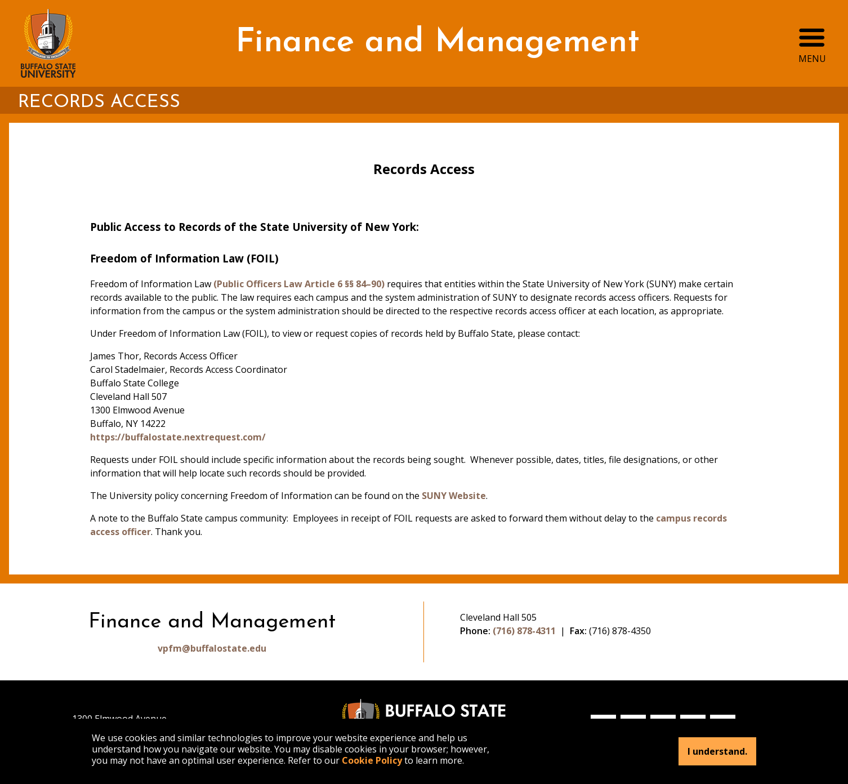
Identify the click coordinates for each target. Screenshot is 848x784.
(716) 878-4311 (524, 631)
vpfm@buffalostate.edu (212, 648)
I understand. (717, 751)
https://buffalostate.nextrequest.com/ (178, 437)
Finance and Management (437, 43)
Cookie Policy (372, 760)
